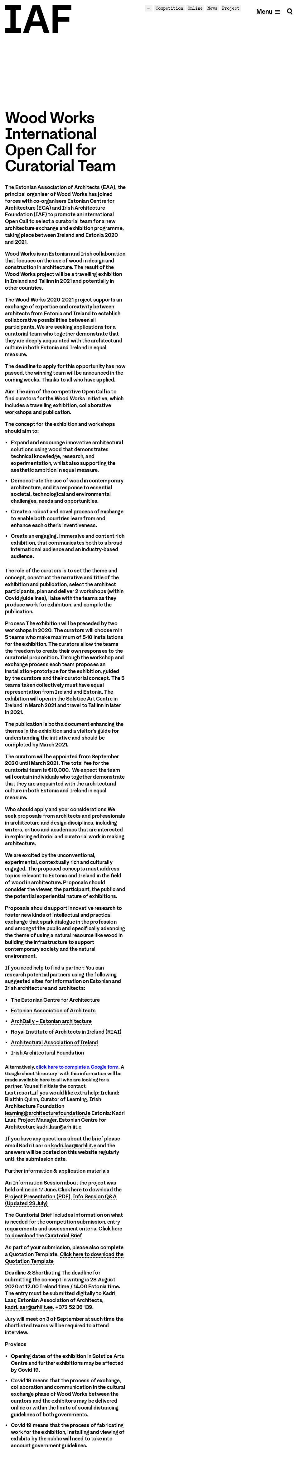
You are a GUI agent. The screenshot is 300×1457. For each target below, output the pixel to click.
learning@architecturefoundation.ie (47, 1113)
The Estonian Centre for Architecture (55, 1000)
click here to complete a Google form (77, 1067)
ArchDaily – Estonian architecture (51, 1021)
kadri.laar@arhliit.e (59, 1127)
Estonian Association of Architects (53, 1011)
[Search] (289, 11)
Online (195, 8)
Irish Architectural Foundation (47, 1053)
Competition (169, 8)
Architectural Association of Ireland (54, 1042)
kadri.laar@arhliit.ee (29, 1307)
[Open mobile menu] (268, 11)
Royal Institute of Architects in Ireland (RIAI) (66, 1032)
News (212, 8)
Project (231, 8)
